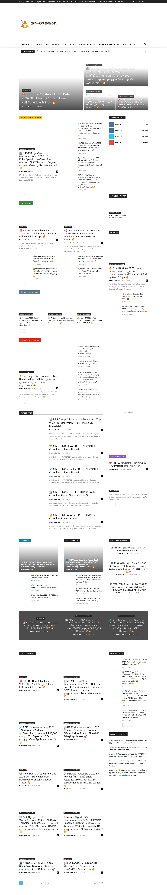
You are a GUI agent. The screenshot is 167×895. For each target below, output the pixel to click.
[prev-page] (20, 194)
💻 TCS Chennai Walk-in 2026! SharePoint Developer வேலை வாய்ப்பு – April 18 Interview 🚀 (37, 866)
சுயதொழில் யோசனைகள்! (116, 264)
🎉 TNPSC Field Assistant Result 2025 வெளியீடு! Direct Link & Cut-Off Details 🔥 (90, 271)
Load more (128, 725)
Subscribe (144, 143)
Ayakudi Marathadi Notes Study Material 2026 (117, 216)
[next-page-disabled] (114, 223)
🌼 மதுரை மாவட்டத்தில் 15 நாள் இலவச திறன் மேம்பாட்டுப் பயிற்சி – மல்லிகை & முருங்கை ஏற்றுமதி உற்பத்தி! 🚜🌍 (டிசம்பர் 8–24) (128, 772)
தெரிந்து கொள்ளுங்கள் (26, 314)
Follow (145, 131)
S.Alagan (112, 770)
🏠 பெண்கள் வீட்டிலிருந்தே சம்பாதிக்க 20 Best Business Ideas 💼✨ (132, 296)
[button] (145, 44)
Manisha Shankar (25, 171)
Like (146, 125)
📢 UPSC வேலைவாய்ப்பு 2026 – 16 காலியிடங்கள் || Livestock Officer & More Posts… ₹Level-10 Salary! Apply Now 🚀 (82, 732)
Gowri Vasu (113, 761)
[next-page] (24, 194)
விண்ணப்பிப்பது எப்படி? (27, 372)
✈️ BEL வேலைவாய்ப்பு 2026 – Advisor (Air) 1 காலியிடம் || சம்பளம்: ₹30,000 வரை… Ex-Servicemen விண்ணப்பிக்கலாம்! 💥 (90, 162)
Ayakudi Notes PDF (115, 212)
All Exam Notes (114, 490)
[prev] (140, 51)
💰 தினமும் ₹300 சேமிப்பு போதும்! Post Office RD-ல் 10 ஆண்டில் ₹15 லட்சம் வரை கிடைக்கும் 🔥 (31, 321)
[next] (144, 51)
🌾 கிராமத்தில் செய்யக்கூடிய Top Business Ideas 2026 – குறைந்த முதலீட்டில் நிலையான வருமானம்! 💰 (38, 380)
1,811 (42, 883)
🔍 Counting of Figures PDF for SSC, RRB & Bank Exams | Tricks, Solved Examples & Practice (128, 763)
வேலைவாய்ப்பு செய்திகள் (94, 65)
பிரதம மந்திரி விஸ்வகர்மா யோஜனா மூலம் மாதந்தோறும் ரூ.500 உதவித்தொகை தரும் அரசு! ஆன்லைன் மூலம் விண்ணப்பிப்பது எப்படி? (89, 377)
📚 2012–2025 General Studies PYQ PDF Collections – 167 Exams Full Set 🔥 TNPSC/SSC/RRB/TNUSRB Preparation (128, 587)
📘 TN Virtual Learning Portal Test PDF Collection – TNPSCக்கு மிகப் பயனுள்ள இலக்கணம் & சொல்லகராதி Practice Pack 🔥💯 (82, 563)
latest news (26, 90)
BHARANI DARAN (114, 469)
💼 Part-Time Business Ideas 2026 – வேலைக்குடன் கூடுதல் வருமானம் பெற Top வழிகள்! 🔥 (134, 308)
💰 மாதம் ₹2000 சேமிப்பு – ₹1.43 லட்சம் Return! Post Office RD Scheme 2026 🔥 (89, 320)
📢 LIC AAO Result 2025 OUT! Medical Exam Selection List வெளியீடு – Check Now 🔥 (44, 258)
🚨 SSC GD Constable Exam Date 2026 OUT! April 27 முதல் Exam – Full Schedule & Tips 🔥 (73, 51)
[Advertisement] (103, 23)
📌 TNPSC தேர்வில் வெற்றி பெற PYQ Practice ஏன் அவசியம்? (127, 464)
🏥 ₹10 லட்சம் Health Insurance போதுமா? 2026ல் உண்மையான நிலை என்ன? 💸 (61, 320)
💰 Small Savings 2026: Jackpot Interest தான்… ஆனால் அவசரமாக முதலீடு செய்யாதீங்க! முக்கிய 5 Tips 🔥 (128, 273)
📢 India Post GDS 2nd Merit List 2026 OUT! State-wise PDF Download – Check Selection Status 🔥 (82, 235)
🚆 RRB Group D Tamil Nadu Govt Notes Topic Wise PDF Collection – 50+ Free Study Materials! (76, 423)
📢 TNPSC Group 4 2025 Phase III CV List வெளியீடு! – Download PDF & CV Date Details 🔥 (90, 258)
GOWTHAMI (113, 740)
